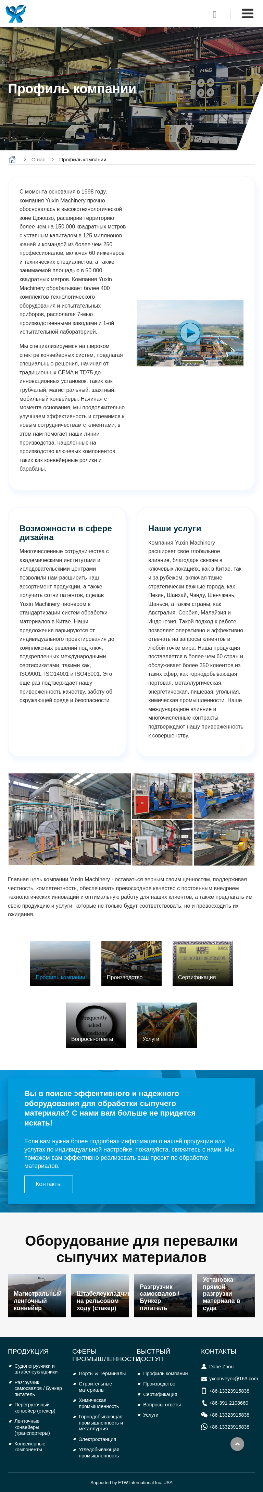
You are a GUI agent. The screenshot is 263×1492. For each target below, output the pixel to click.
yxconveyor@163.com (233, 1378)
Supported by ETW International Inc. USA (131, 1482)
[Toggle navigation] (248, 13)
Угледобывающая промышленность (99, 1452)
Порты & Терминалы (102, 1373)
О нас (38, 159)
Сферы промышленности (106, 1355)
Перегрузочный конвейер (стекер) (34, 1408)
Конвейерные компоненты (29, 1447)
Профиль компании (165, 1373)
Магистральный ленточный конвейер (38, 1300)
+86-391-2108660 (228, 1403)
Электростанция (97, 1439)
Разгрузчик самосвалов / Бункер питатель (159, 1297)
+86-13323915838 (229, 1391)
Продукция (28, 1351)
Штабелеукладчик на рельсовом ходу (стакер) (103, 1300)
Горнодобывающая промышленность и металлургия (101, 1422)
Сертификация (160, 1394)
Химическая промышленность (99, 1403)
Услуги (150, 1415)
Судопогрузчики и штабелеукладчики (36, 1369)
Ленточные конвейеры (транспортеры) (32, 1427)
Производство (159, 1384)
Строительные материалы (95, 1387)
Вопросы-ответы (162, 1404)
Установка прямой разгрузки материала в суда (221, 1293)
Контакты (219, 1351)
